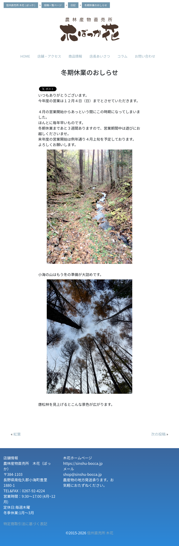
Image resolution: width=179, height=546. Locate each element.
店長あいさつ (99, 56)
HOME (25, 56)
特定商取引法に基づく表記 (25, 523)
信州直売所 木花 (100, 532)
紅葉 (17, 434)
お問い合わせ (145, 56)
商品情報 (75, 56)
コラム (122, 56)
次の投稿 (158, 434)
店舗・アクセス (49, 56)
